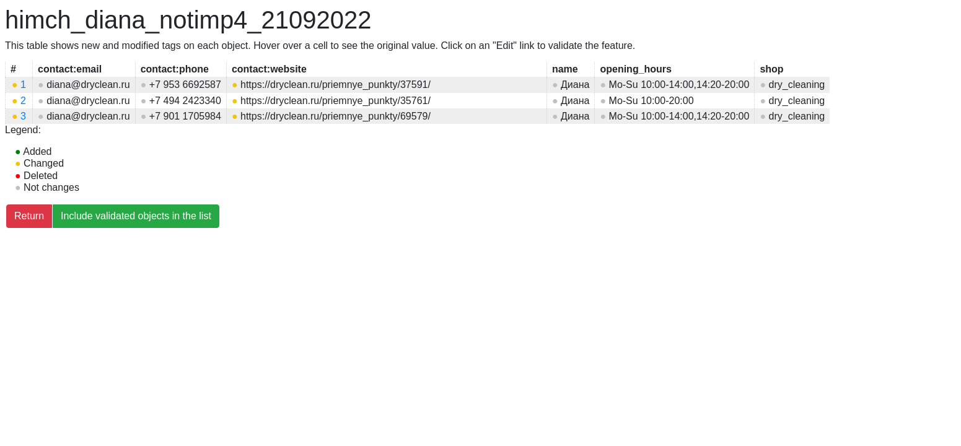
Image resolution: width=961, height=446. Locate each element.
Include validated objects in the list (136, 216)
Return (29, 216)
